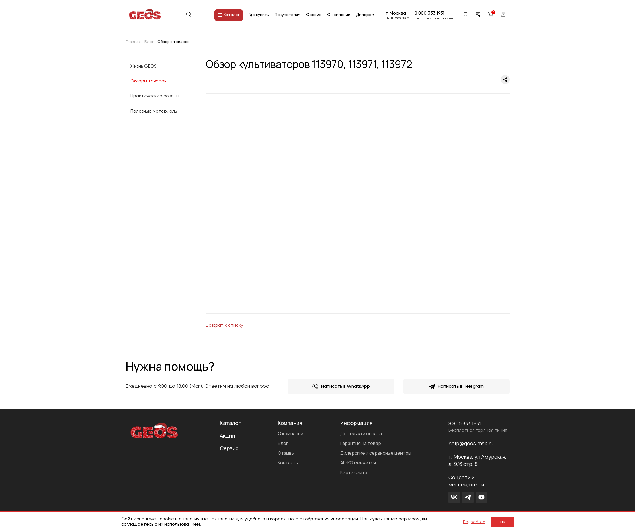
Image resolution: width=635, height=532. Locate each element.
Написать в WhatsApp (341, 386)
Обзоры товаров (148, 81)
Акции (227, 435)
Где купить (259, 15)
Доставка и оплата (361, 433)
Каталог (229, 15)
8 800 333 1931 (429, 13)
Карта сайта (353, 472)
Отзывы (286, 453)
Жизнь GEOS (143, 66)
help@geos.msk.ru (470, 443)
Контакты (288, 463)
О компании (338, 15)
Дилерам (365, 15)
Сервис (313, 15)
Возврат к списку (224, 325)
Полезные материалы (154, 111)
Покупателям (287, 15)
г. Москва (396, 13)
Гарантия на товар (360, 443)
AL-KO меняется (358, 463)
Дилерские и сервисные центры (375, 453)
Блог (283, 443)
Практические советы (154, 96)
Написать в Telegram (456, 386)
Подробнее (474, 522)
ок (502, 522)
